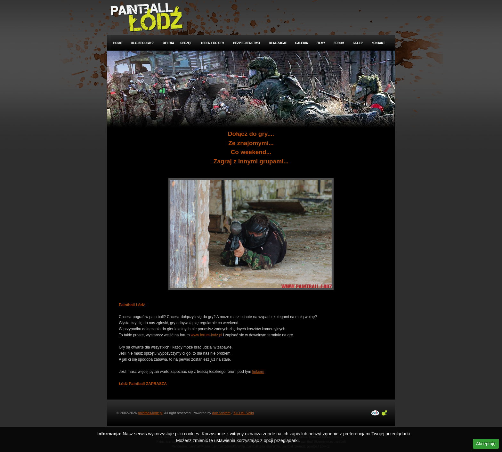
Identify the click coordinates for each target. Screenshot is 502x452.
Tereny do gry (213, 43)
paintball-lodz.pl (150, 413)
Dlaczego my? (142, 43)
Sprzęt (186, 43)
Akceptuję (486, 443)
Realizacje (278, 43)
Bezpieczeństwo (247, 43)
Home (117, 43)
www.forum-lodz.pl (206, 335)
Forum (339, 43)
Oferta (167, 43)
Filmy (320, 43)
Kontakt (378, 43)
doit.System (221, 413)
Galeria (301, 43)
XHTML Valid (243, 413)
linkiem (258, 371)
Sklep (358, 43)
